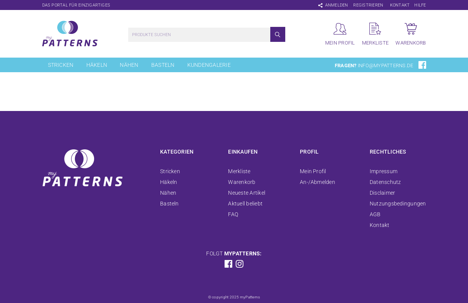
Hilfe (420, 5)
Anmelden (336, 5)
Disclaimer (382, 193)
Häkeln (96, 65)
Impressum (383, 171)
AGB (375, 214)
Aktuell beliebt (245, 203)
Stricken (61, 65)
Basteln (163, 65)
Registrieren (368, 5)
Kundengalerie (209, 65)
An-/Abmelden (317, 182)
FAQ (233, 214)
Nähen (129, 65)
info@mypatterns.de (385, 65)
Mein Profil (313, 171)
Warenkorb (241, 182)
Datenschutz (385, 182)
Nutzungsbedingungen (398, 203)
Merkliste (239, 171)
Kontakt (400, 5)
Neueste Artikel (246, 193)
